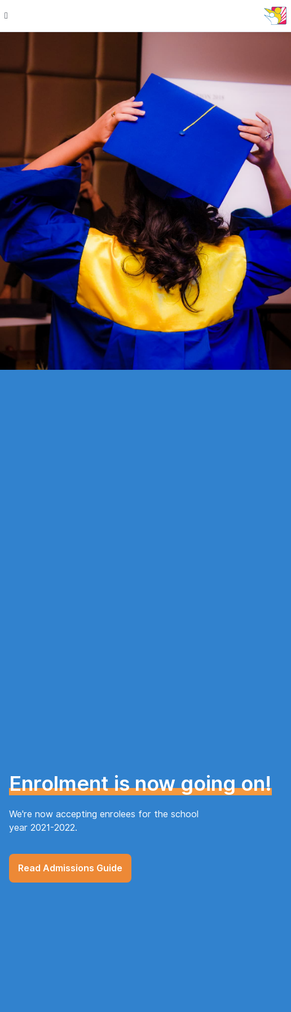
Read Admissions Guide (70, 868)
